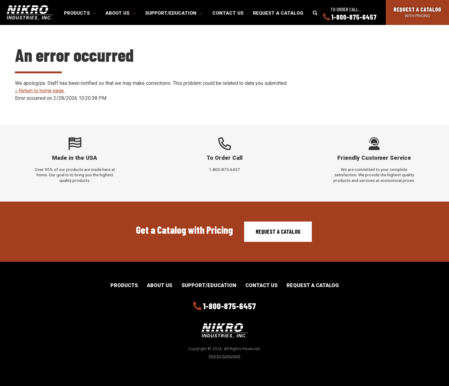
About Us (120, 13)
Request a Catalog (278, 13)
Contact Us (228, 13)
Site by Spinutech (224, 356)
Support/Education (174, 13)
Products (80, 13)
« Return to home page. (40, 91)
